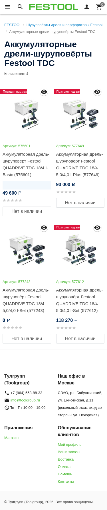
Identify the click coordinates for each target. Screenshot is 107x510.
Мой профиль (70, 444)
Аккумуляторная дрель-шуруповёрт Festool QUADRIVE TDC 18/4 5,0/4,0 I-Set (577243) (26, 300)
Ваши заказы (69, 452)
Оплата (64, 467)
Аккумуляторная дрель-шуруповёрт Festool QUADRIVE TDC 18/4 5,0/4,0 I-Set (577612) (79, 300)
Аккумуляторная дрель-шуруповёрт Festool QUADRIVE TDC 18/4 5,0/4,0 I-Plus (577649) (79, 164)
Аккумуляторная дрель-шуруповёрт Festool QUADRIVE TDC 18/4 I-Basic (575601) (26, 164)
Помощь (65, 474)
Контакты (66, 481)
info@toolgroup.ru (25, 400)
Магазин (11, 438)
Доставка (66, 459)
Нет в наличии (26, 211)
